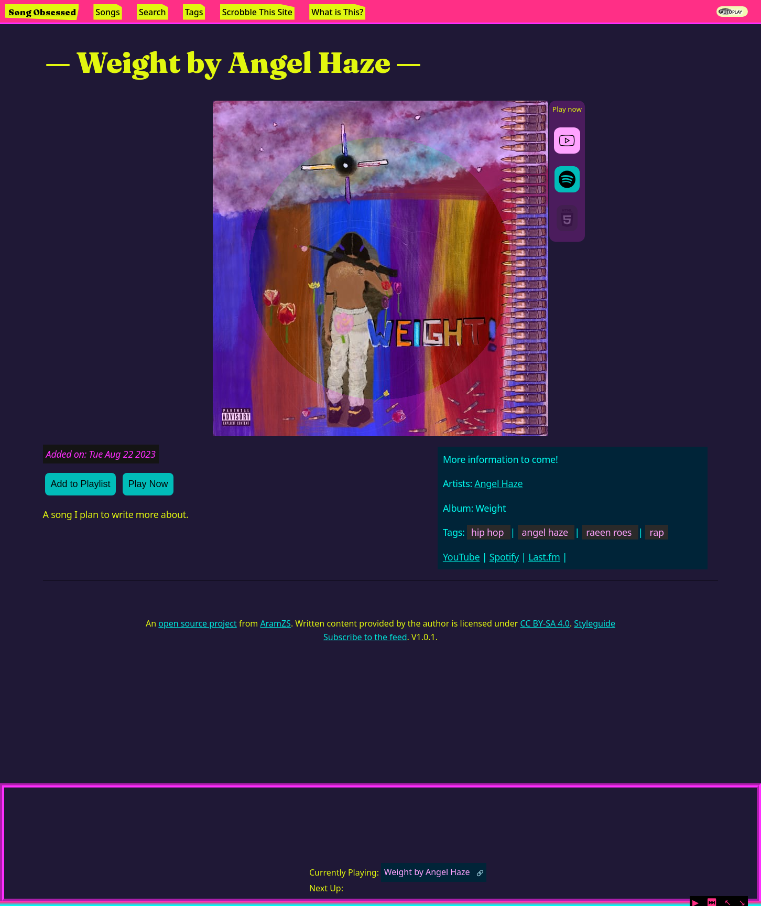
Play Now (148, 484)
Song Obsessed (42, 12)
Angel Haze (498, 483)
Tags (194, 12)
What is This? (337, 12)
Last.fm (544, 557)
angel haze (545, 532)
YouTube (461, 557)
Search (152, 12)
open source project (197, 623)
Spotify (504, 557)
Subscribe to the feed (365, 637)
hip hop (487, 532)
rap (656, 532)
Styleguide (594, 623)
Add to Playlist (80, 484)
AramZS (275, 623)
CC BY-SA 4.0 (544, 623)
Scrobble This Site (257, 12)
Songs (107, 12)
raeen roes (609, 532)
